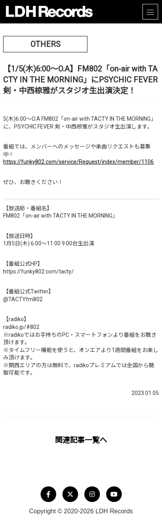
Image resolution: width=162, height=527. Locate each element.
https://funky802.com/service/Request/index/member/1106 (78, 162)
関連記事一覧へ (81, 440)
